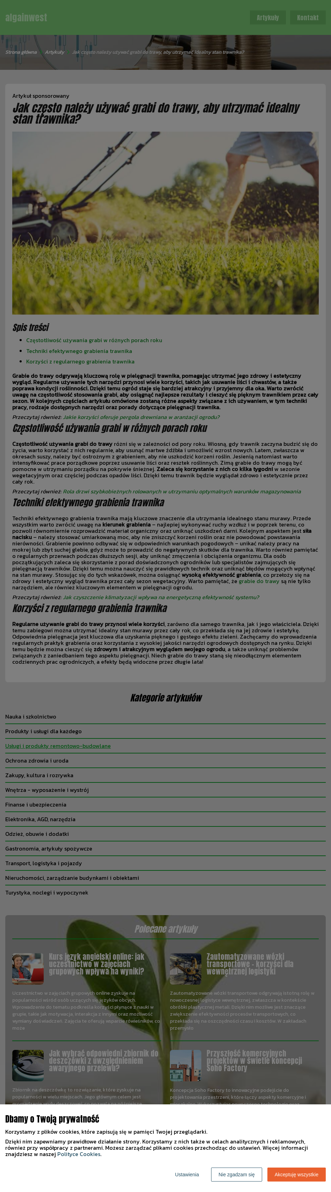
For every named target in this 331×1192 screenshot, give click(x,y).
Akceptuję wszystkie (296, 1174)
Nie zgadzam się (236, 1174)
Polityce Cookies (78, 1154)
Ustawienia (187, 1174)
